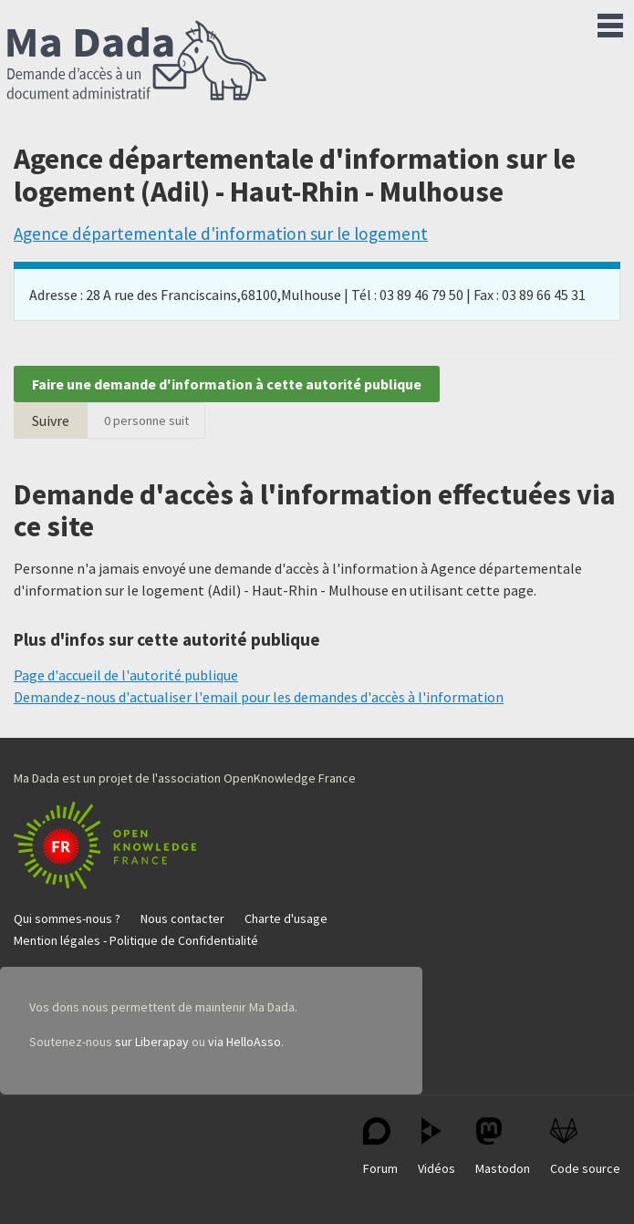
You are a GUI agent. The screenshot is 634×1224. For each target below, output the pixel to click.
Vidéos (436, 1147)
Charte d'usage (285, 918)
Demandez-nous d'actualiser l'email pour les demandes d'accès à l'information (259, 697)
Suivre (50, 420)
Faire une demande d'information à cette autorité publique (226, 384)
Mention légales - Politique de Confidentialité (136, 940)
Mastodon (502, 1147)
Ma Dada (137, 62)
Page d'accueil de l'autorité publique (126, 675)
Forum (380, 1147)
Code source (585, 1147)
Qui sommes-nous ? (67, 918)
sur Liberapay (152, 1041)
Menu (610, 22)
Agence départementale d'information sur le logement (221, 233)
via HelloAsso (244, 1041)
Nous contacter (182, 918)
